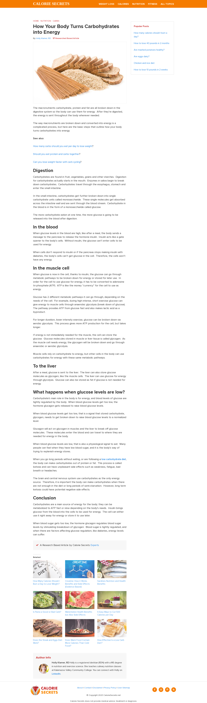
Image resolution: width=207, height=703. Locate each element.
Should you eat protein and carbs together (57, 154)
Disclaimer (97, 687)
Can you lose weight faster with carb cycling (58, 161)
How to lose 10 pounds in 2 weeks (151, 69)
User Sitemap (124, 687)
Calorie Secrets (52, 4)
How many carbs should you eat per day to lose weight (64, 146)
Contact (87, 687)
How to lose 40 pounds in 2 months (151, 43)
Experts (95, 544)
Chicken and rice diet (144, 63)
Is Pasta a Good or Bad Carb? (47, 611)
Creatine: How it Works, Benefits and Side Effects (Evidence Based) (77, 583)
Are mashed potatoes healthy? (149, 50)
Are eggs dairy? (142, 56)
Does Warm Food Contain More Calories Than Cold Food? (77, 642)
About (80, 687)
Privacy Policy (110, 687)
